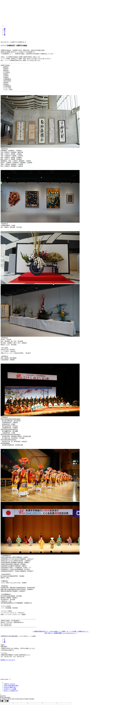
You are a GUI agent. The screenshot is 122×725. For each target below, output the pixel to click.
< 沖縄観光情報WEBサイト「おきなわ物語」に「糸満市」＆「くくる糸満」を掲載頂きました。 (61, 631)
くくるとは (9, 683)
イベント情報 (10, 689)
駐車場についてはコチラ (8, 660)
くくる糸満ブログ (11, 690)
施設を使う (10, 687)
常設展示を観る (11, 685)
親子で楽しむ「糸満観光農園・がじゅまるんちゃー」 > (61, 633)
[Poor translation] (6, 701)
